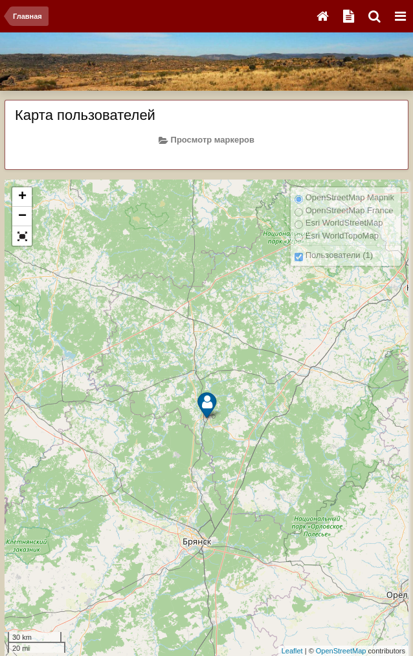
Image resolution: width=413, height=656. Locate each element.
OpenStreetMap (341, 651)
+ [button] (22, 197)
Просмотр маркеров (206, 140)
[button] (22, 236)
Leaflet (292, 651)
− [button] (22, 216)
